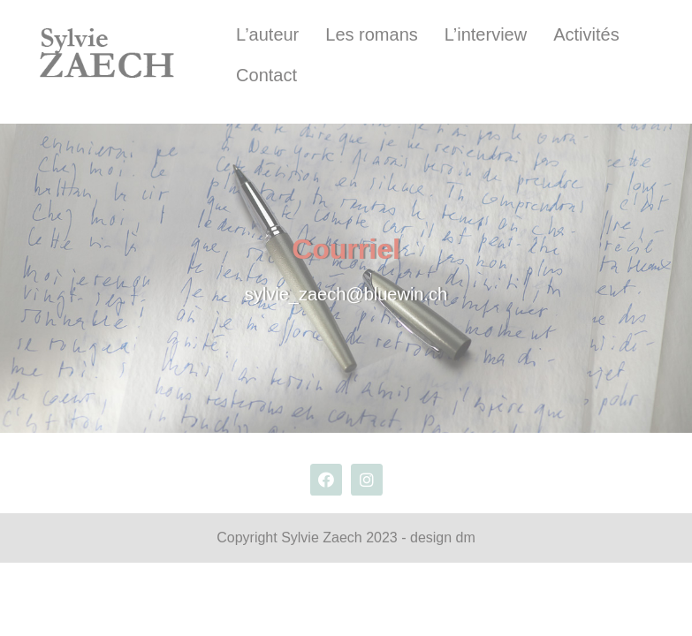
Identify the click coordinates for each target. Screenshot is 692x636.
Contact (266, 75)
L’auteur (267, 34)
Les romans (371, 34)
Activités (586, 34)
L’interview (486, 34)
